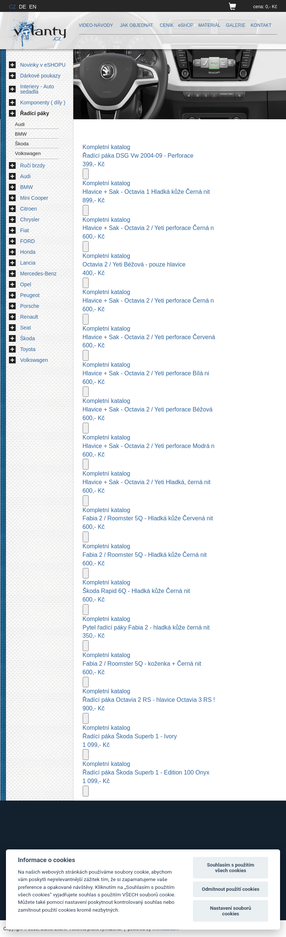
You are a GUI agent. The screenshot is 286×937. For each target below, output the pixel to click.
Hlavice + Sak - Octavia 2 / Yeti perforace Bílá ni (146, 373)
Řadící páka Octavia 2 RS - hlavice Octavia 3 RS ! (149, 700)
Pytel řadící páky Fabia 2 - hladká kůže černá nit (146, 627)
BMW (21, 134)
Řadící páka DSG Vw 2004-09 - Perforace (138, 155)
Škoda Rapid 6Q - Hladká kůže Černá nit (136, 591)
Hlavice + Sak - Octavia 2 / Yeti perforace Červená (149, 337)
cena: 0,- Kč (265, 6)
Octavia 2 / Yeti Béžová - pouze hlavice (134, 264)
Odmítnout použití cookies (231, 889)
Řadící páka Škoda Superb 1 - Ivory (130, 736)
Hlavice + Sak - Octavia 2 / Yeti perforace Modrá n (148, 446)
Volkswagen (28, 153)
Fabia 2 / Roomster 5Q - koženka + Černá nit (142, 663)
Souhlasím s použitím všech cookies (230, 868)
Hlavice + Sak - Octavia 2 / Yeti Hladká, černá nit (147, 482)
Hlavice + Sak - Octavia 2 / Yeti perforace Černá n (148, 228)
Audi (20, 124)
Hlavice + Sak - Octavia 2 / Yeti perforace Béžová (148, 409)
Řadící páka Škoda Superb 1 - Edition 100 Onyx (146, 772)
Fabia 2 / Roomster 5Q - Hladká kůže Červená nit (148, 518)
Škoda (22, 143)
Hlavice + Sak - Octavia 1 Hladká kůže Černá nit (146, 192)
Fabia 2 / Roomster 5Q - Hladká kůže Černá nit (145, 555)
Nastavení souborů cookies (230, 911)
